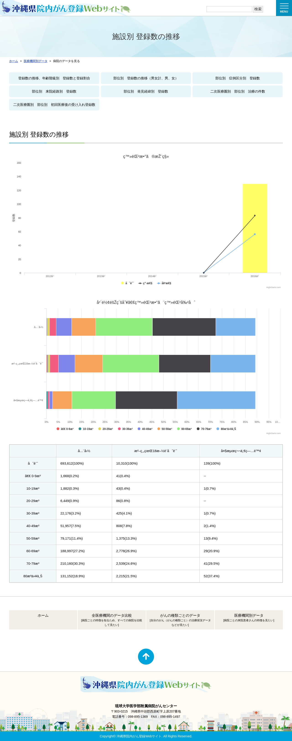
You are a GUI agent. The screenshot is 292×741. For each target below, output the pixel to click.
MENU (284, 9)
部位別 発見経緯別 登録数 (146, 91)
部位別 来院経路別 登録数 (54, 91)
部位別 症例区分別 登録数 (237, 78)
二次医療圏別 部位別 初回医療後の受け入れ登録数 (54, 105)
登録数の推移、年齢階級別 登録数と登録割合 (54, 78)
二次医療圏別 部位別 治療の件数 (237, 91)
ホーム (43, 615)
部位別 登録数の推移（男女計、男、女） (145, 78)
